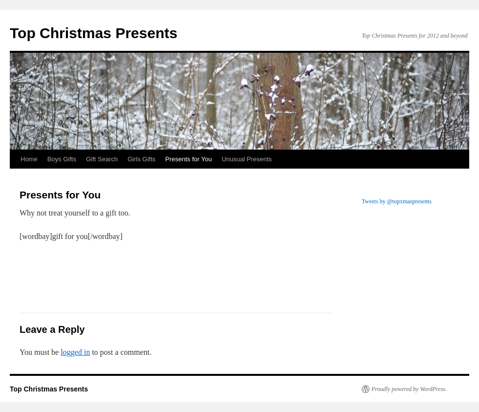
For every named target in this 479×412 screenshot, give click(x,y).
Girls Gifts (141, 159)
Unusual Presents (246, 159)
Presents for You (188, 159)
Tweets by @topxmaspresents (397, 201)
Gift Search (102, 159)
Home (29, 159)
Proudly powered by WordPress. (409, 389)
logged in (75, 352)
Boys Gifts (61, 159)
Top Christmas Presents (93, 33)
